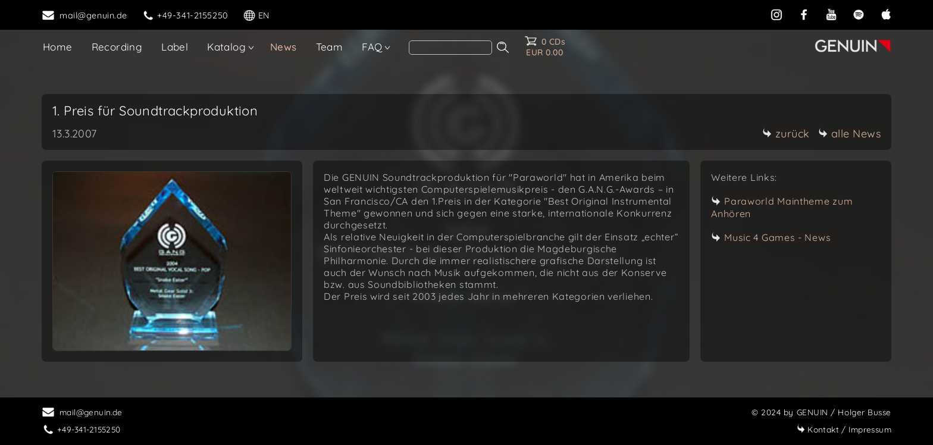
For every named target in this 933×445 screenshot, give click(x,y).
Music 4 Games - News (777, 237)
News (283, 46)
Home (58, 46)
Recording (117, 46)
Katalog (226, 46)
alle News (849, 133)
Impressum (844, 429)
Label (174, 46)
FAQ (372, 46)
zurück (786, 133)
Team (329, 46)
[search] (450, 47)
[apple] (886, 14)
